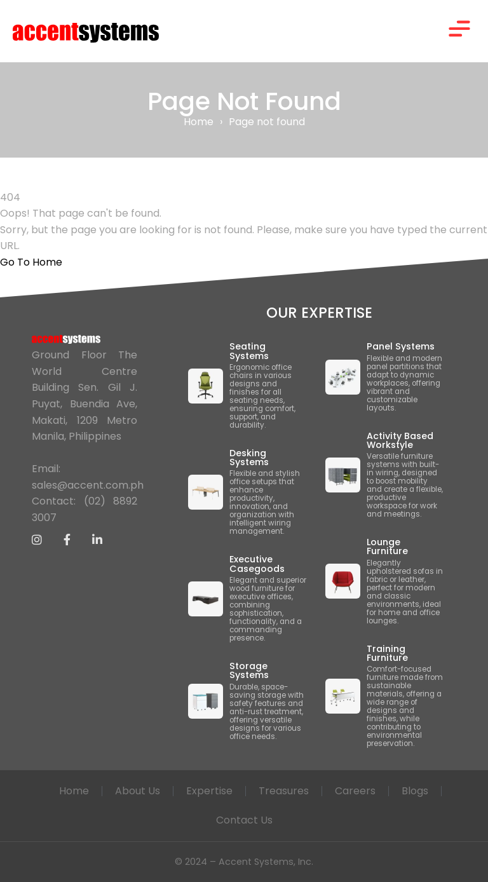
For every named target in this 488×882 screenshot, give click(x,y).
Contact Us (244, 820)
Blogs (415, 791)
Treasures (284, 791)
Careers (355, 791)
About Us (137, 791)
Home (199, 121)
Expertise (209, 791)
